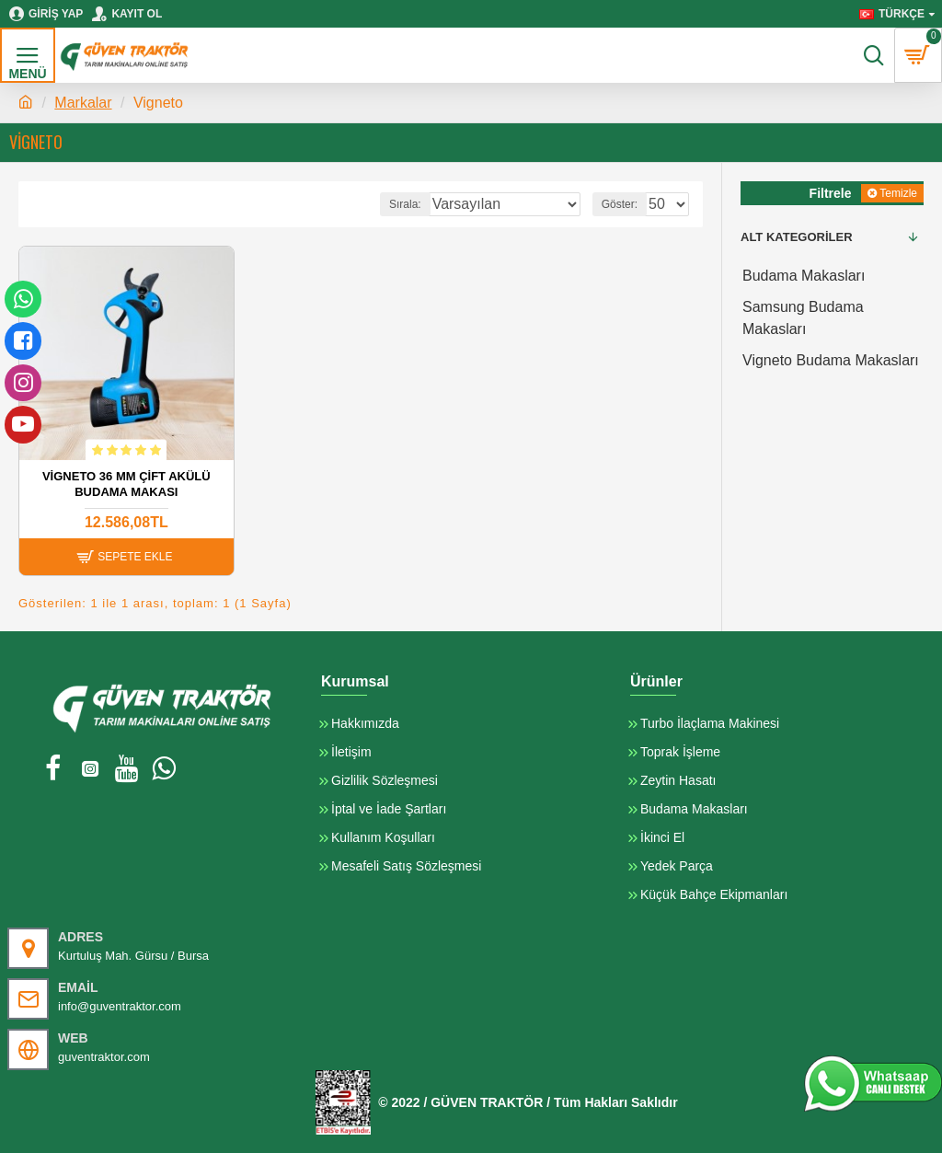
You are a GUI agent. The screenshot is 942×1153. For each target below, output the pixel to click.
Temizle (898, 193)
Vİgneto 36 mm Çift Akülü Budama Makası (126, 484)
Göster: (620, 204)
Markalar (82, 102)
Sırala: (405, 204)
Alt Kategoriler (797, 237)
